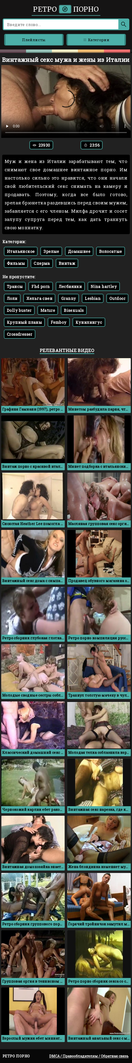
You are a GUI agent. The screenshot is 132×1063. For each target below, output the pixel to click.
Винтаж (67, 263)
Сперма (42, 263)
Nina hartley (104, 286)
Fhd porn (40, 286)
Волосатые (110, 251)
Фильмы (16, 263)
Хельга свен (39, 298)
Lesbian (93, 298)
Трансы (15, 286)
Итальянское (21, 251)
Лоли (12, 298)
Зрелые (51, 251)
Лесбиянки (70, 286)
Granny (68, 298)
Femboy (58, 322)
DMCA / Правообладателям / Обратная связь (89, 1056)
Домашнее (79, 251)
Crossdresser (19, 334)
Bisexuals (74, 310)
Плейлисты (34, 39)
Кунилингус (88, 322)
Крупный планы (24, 322)
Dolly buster (19, 310)
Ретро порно (66, 9)
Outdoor (117, 298)
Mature (47, 310)
